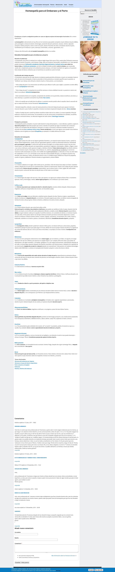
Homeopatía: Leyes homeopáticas (88, 87)
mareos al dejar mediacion (22, 493)
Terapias (70, 5)
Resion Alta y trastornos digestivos (89, 118)
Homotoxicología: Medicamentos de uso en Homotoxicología (90, 98)
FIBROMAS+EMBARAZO (20, 426)
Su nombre (18, 532)
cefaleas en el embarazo (21, 469)
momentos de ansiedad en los (88, 123)
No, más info (98, 570)
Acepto (91, 570)
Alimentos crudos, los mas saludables (89, 141)
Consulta (84, 139)
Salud (65, 5)
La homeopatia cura (86, 149)
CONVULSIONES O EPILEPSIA (88, 145)
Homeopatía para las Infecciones (88, 81)
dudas (83, 150)
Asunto (17, 538)
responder (17, 450)
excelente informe (86, 130)
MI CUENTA (82, 153)
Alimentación (59, 5)
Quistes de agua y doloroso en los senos (90, 126)
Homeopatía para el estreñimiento (88, 104)
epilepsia (84, 143)
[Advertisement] (27, 23)
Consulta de (84, 129)
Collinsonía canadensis (32, 64)
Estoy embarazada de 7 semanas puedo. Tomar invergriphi (31, 458)
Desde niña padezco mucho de (88, 134)
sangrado (17, 511)
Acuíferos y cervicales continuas (88, 131)
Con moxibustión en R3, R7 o (88, 137)
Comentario (18, 543)
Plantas (52, 5)
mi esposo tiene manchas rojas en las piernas (91, 111)
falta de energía (85, 117)
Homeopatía (46, 5)
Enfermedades (38, 5)
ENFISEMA (84, 114)
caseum (84, 115)
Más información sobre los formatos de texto (63, 556)
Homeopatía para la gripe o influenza (90, 92)
